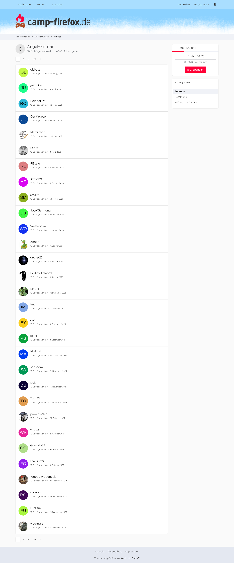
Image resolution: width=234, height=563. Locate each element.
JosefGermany (40, 210)
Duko (33, 382)
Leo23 (34, 148)
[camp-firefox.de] (117, 20)
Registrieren (201, 4)
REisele (35, 163)
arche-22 (36, 257)
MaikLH (35, 351)
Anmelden (184, 4)
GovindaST (37, 445)
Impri (33, 304)
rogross (35, 492)
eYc (32, 320)
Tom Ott (35, 398)
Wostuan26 (38, 226)
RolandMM (37, 101)
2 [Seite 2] (23, 59)
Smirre (34, 195)
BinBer (34, 289)
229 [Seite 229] (34, 59)
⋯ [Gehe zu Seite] (28, 59)
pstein (34, 336)
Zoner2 (35, 242)
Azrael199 (36, 179)
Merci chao (37, 132)
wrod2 (34, 429)
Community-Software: (117, 558)
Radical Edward (41, 273)
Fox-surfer (37, 461)
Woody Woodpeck (43, 476)
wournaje (36, 523)
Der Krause (38, 116)
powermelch (38, 414)
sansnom (36, 367)
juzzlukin (36, 85)
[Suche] (214, 4)
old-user (36, 69)
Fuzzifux (35, 508)
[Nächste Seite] (40, 59)
